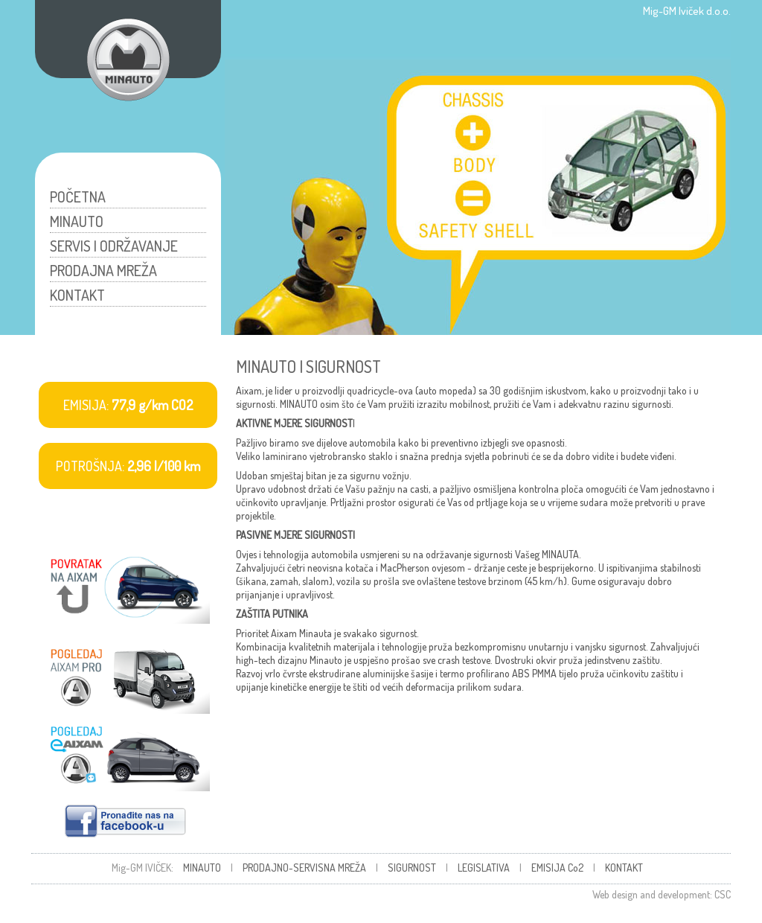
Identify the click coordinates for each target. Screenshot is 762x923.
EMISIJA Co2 (557, 867)
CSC (722, 894)
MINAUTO (76, 221)
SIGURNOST (412, 867)
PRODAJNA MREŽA (103, 270)
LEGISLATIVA (484, 867)
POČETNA (78, 196)
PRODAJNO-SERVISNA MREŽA (304, 867)
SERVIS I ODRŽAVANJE (114, 245)
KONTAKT (77, 294)
